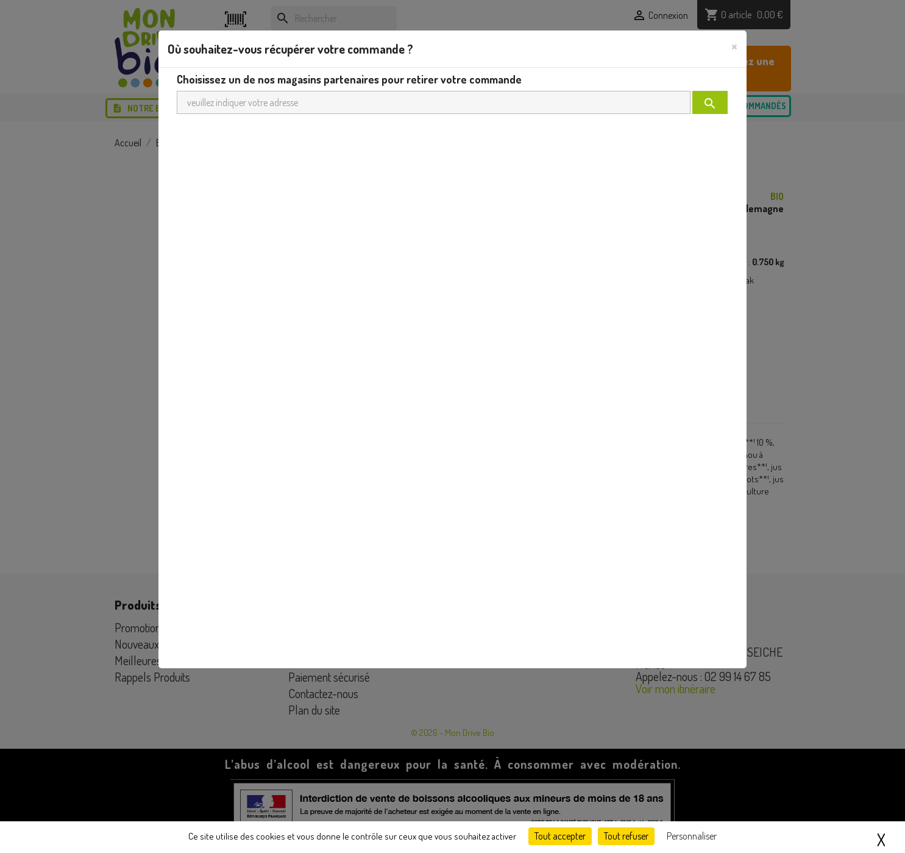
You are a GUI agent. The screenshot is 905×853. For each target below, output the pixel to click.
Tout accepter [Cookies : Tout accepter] (560, 836)
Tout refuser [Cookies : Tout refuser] (626, 836)
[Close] (734, 45)
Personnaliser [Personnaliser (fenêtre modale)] (692, 836)
